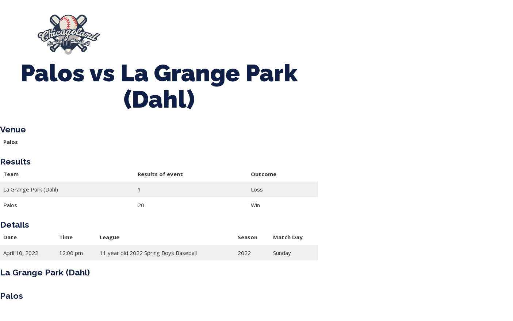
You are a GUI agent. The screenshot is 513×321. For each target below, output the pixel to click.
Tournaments (249, 31)
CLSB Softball (307, 31)
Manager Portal (150, 38)
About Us (134, 31)
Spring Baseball (189, 31)
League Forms (208, 38)
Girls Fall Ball (432, 31)
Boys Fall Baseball (369, 31)
